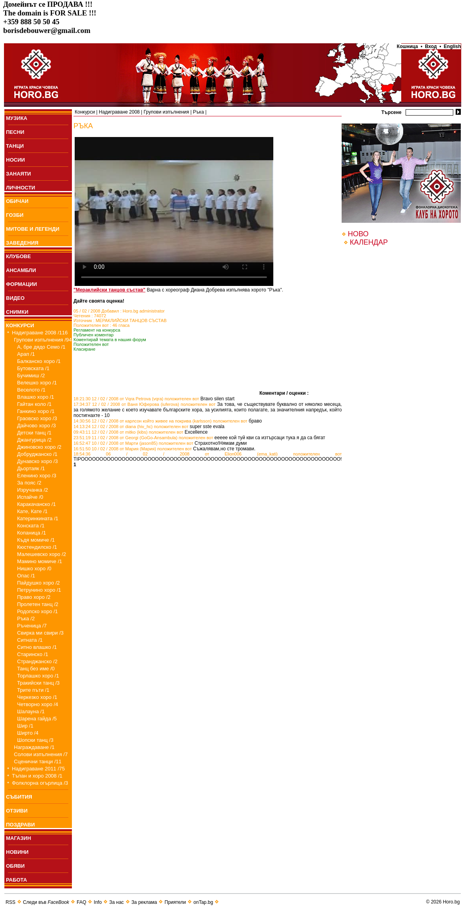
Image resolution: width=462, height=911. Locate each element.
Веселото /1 (31, 390)
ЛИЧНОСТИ (20, 188)
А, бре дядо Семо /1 (41, 347)
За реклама (144, 902)
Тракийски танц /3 (38, 683)
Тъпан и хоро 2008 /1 (37, 776)
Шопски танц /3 (35, 740)
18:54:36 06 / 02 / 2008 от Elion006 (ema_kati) (175, 454)
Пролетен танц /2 (37, 604)
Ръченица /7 (31, 626)
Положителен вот (91, 344)
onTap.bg (203, 902)
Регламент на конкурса (96, 330)
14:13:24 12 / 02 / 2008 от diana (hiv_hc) (113, 426)
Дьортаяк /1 (31, 468)
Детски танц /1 (34, 433)
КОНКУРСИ (20, 325)
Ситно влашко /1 (37, 647)
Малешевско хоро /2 (41, 554)
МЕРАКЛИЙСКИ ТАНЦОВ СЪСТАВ (131, 320)
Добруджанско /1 (37, 454)
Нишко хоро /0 (34, 568)
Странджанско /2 (37, 661)
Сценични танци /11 (38, 761)
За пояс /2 (29, 483)
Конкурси (85, 112)
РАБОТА (16, 880)
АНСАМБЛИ (21, 270)
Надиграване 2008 (119, 112)
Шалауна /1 (30, 711)
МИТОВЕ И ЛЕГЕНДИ (32, 229)
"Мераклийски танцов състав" (109, 290)
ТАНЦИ (15, 146)
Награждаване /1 (34, 747)
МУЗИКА (16, 118)
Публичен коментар (93, 334)
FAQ (81, 902)
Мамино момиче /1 (39, 561)
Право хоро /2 (33, 597)
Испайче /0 (30, 497)
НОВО (358, 234)
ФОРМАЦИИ (21, 284)
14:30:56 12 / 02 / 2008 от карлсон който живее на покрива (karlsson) (142, 421)
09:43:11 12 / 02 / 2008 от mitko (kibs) (110, 432)
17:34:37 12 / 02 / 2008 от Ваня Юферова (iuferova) (126, 404)
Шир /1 (25, 726)
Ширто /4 (28, 733)
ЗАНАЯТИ (18, 174)
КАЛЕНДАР (369, 242)
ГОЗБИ (14, 215)
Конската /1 (30, 526)
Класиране (84, 349)
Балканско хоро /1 (38, 361)
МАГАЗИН (18, 838)
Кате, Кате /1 (32, 511)
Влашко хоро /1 (35, 397)
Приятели (175, 902)
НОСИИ (15, 160)
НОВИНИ (17, 852)
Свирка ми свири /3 (40, 633)
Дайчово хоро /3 (36, 425)
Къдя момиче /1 (36, 540)
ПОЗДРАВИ (20, 825)
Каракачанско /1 (36, 504)
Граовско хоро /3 (37, 418)
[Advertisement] (166, 383)
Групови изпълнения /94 (43, 340)
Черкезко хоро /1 (37, 697)
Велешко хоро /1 (37, 383)
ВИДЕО (15, 298)
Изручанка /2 (32, 490)
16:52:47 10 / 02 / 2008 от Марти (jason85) (115, 443)
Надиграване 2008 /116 (40, 333)
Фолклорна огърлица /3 (40, 783)
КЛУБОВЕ (18, 256)
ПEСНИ (15, 132)
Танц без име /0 (36, 669)
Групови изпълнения (166, 112)
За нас (116, 902)
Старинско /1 (32, 654)
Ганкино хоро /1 (35, 411)
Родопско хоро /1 (37, 611)
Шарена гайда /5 (37, 719)
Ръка (198, 112)
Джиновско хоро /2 (39, 447)
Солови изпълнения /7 (41, 754)
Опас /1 (26, 576)
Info (98, 902)
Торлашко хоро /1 (38, 676)
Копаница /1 (31, 533)
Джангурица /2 (34, 440)
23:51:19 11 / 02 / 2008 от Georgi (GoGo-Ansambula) (125, 437)
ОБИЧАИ (17, 201)
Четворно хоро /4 (37, 704)
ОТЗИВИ (16, 811)
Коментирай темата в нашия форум (109, 339)
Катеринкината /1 (37, 518)
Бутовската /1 (33, 368)
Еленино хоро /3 (36, 476)
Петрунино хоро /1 (39, 590)
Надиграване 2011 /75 (38, 769)
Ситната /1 (30, 640)
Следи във (46, 902)
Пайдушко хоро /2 (38, 583)
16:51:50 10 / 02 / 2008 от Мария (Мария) (114, 448)
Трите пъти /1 (33, 690)
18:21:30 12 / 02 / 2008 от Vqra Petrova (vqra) (118, 398)
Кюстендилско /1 (37, 547)
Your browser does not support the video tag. (174, 211)
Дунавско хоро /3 (37, 461)
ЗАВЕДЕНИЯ (22, 243)
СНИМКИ (17, 312)
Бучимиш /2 (31, 375)
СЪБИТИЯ (19, 797)
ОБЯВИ (15, 866)
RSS (10, 902)
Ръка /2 (26, 618)
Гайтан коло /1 (34, 404)
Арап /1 (26, 354)
